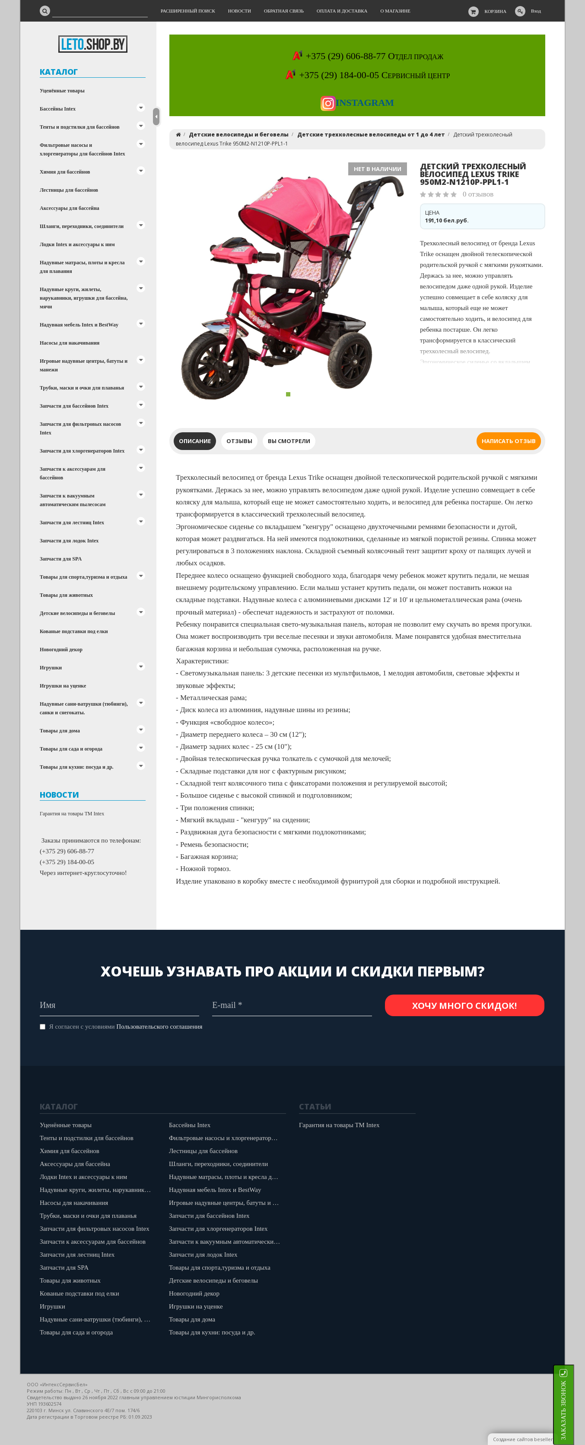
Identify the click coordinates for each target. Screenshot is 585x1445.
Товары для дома (60, 731)
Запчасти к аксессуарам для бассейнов (72, 473)
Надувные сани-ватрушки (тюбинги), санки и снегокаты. (84, 708)
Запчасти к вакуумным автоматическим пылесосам (72, 500)
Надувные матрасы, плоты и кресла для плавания (82, 267)
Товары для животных (66, 595)
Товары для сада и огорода (71, 749)
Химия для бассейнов (65, 172)
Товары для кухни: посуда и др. (77, 767)
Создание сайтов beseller (523, 1439)
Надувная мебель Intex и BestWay (79, 325)
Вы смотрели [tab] (289, 441)
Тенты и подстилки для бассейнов (80, 127)
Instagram (357, 102)
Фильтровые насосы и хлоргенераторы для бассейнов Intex (82, 149)
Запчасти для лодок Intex (69, 541)
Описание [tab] (195, 441)
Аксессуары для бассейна (69, 208)
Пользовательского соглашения (159, 1026)
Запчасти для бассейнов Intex (74, 406)
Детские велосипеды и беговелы (77, 613)
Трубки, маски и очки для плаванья (82, 388)
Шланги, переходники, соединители (82, 226)
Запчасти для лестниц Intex (72, 523)
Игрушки (51, 668)
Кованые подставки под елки (74, 631)
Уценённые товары (62, 91)
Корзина (496, 11)
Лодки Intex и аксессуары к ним (77, 244)
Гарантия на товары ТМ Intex (72, 814)
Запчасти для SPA (61, 559)
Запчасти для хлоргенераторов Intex (82, 451)
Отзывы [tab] (239, 441)
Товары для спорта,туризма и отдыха (83, 577)
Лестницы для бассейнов (69, 190)
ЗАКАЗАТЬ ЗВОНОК (574, 1410)
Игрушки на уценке (63, 686)
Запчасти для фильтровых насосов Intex (80, 428)
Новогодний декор (61, 649)
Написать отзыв (509, 441)
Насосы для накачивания (69, 343)
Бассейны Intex (58, 109)
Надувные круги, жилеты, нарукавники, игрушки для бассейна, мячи (83, 298)
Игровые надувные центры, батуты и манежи (83, 365)
